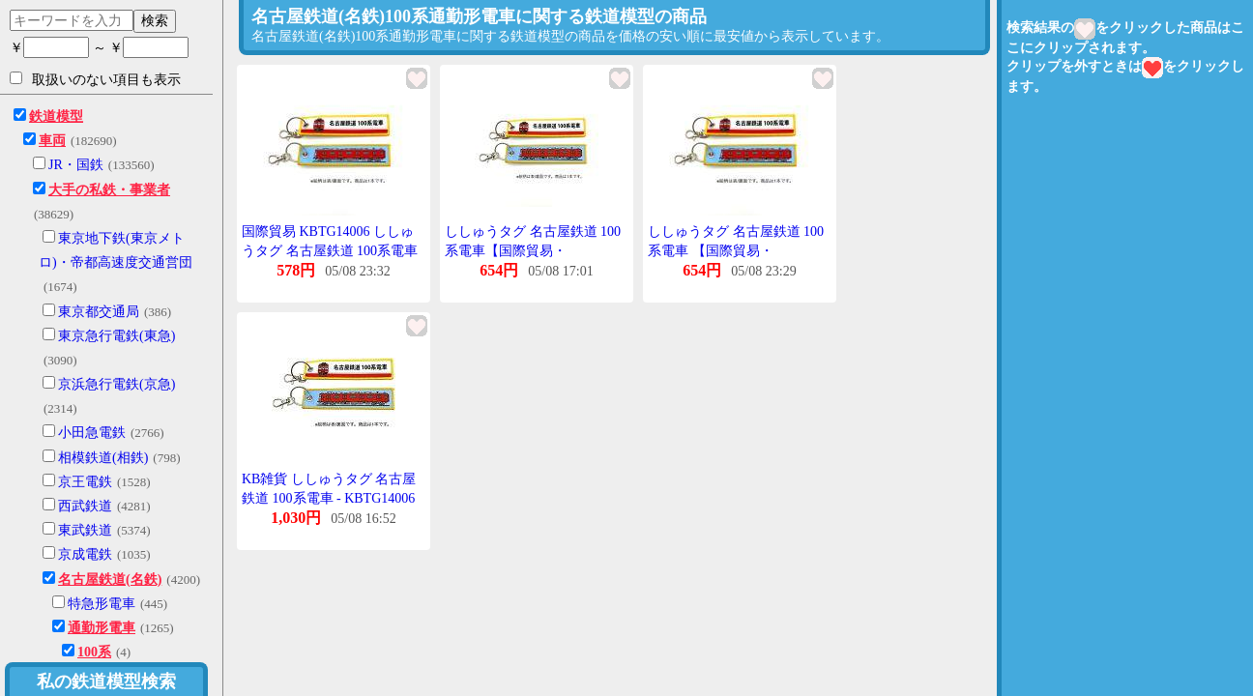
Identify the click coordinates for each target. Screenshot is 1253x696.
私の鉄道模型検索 (106, 681)
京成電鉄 (85, 554)
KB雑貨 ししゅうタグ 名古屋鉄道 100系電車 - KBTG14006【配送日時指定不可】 (329, 498)
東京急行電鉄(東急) (116, 336)
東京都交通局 (98, 311)
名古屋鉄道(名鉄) (109, 579)
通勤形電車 (101, 628)
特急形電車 (101, 603)
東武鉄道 (85, 530)
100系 (94, 652)
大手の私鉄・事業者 (109, 190)
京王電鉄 (85, 482)
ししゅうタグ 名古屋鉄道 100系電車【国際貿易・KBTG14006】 (533, 250)
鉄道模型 (56, 116)
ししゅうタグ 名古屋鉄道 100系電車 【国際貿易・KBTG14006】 (736, 250)
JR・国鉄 (75, 165)
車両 (52, 140)
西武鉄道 (85, 506)
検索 (154, 20)
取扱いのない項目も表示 (95, 79)
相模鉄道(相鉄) (103, 457)
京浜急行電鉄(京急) (116, 384)
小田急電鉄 (92, 432)
